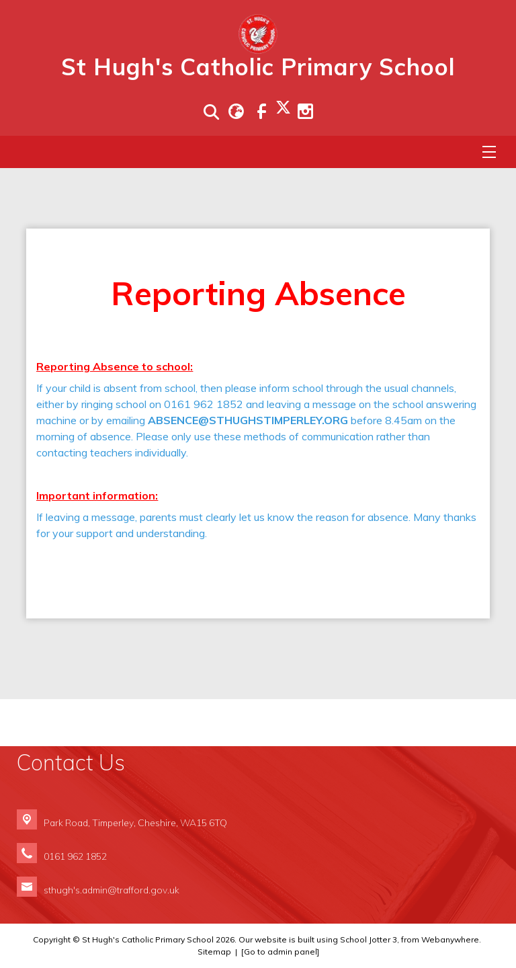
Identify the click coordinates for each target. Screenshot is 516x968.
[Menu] (489, 152)
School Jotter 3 (368, 939)
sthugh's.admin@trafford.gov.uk (111, 889)
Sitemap (214, 951)
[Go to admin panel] (280, 951)
